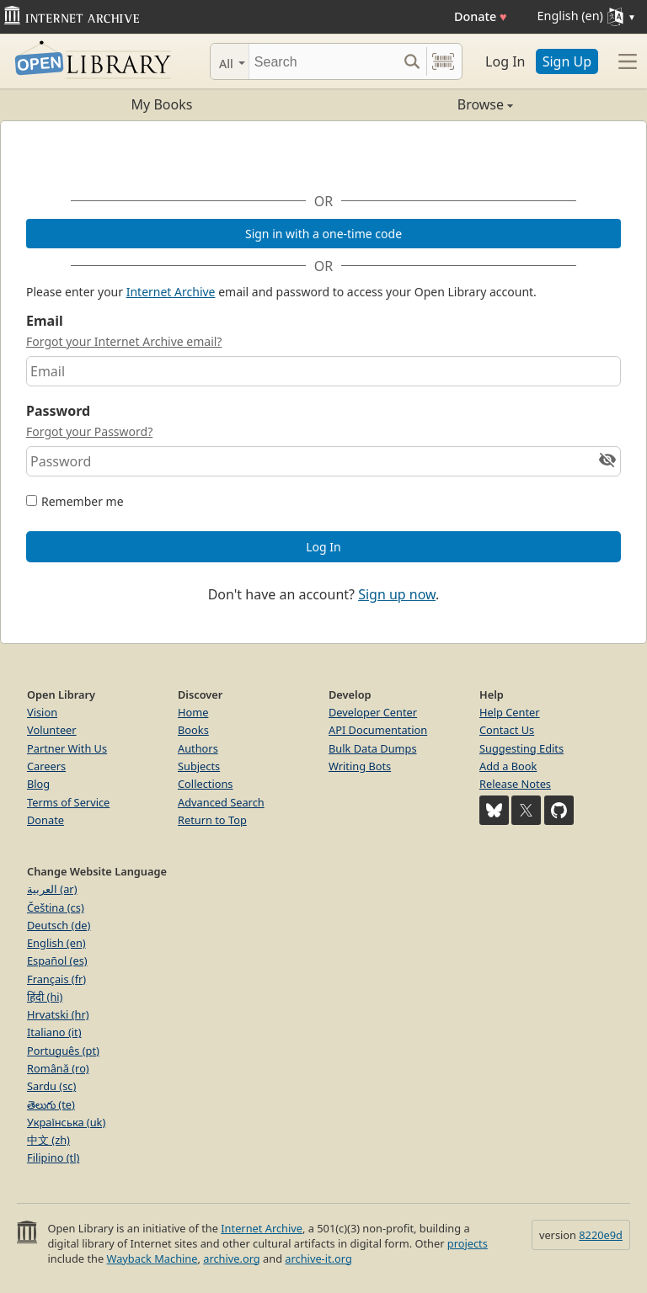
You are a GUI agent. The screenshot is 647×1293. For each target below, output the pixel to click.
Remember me (82, 501)
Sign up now (397, 594)
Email (44, 320)
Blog (38, 783)
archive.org (231, 1258)
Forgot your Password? (89, 431)
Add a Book (508, 766)
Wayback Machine (152, 1258)
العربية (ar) (52, 889)
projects (467, 1243)
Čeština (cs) (55, 907)
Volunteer (52, 729)
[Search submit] (411, 61)
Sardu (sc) (51, 1085)
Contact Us (506, 729)
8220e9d (601, 1234)
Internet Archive (171, 292)
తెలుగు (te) (51, 1104)
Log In (505, 61)
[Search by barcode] (443, 61)
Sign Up (567, 61)
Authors (198, 748)
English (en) (56, 942)
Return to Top (212, 819)
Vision (42, 712)
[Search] (323, 61)
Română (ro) (58, 1068)
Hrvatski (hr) (58, 1014)
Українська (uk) (66, 1122)
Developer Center (373, 712)
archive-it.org (318, 1258)
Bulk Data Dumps (373, 748)
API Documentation (378, 729)
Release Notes (515, 783)
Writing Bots (360, 766)
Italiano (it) (54, 1032)
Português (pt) (63, 1050)
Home (193, 712)
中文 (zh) (48, 1139)
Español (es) (57, 960)
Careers (46, 766)
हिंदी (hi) (44, 996)
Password (58, 411)
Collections (205, 783)
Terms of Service (68, 802)
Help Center (509, 712)
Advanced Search (221, 802)
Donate (480, 16)
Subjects (199, 766)
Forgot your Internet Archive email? (124, 341)
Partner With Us (67, 748)
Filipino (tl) (53, 1157)
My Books (162, 104)
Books (193, 729)
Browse (418, 104)
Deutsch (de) (58, 925)
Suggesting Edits (521, 748)
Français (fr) (56, 979)
